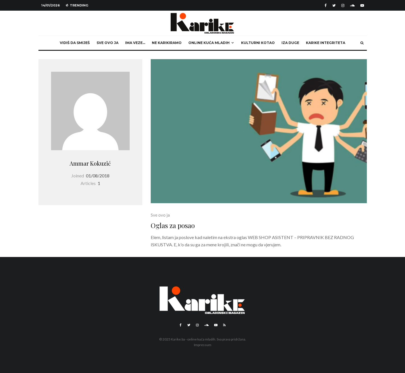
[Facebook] (326, 5)
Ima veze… (135, 43)
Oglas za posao (173, 225)
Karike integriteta (325, 43)
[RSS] (224, 325)
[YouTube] (362, 5)
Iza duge (290, 43)
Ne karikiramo (167, 43)
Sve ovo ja (107, 43)
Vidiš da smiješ (75, 43)
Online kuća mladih (209, 43)
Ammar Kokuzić (90, 163)
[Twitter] (334, 5)
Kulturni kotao (258, 43)
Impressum (202, 345)
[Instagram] (342, 5)
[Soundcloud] (352, 5)
